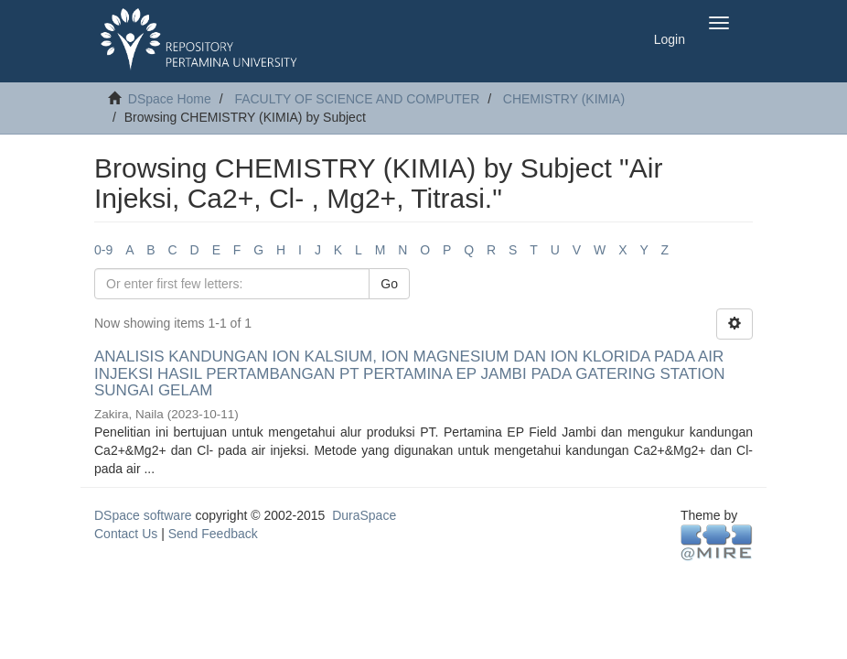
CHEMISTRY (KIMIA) (564, 99)
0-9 (103, 250)
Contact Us (125, 533)
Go (389, 283)
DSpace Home (169, 99)
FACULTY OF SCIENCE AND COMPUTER (356, 99)
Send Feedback (213, 533)
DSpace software (143, 515)
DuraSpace (364, 515)
